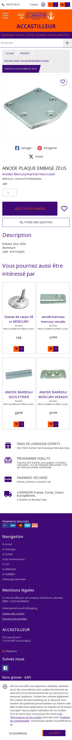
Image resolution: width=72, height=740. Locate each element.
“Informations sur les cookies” (26, 717)
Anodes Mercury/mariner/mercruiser (28, 174)
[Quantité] (9, 192)
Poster (36, 156)
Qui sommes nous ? (14, 559)
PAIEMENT (8, 574)
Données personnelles (14, 618)
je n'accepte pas (18, 733)
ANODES (24, 53)
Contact (34, 4)
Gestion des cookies (13, 613)
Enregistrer (47, 148)
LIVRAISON (9, 569)
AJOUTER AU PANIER (30, 208)
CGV (5, 564)
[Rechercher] (67, 43)
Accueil (10, 53)
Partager (23, 148)
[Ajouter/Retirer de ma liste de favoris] (64, 208)
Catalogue (9, 549)
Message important (14, 579)
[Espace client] (43, 4)
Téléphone (9, 651)
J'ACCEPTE (54, 733)
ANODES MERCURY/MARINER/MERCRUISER (26, 61)
